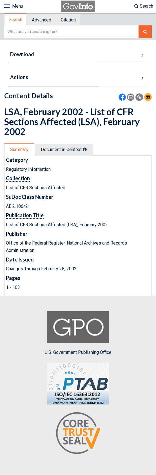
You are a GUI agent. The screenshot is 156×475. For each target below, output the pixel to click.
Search (143, 6)
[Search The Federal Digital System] (145, 31)
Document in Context (64, 149)
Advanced (41, 20)
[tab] (15, 19)
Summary (19, 149)
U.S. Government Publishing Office (78, 333)
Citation (68, 20)
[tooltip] (85, 149)
